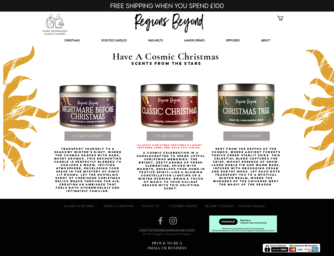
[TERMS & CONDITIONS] (118, 206)
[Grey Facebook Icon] (160, 221)
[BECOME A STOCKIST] (219, 206)
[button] (283, 18)
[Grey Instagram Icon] (173, 221)
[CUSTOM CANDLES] (251, 206)
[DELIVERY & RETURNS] (78, 206)
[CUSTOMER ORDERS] (182, 206)
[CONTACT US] (150, 206)
